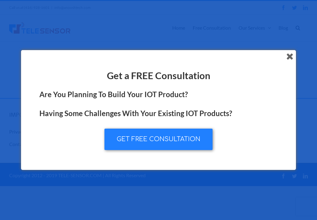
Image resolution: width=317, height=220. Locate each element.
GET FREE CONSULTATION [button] (158, 139)
